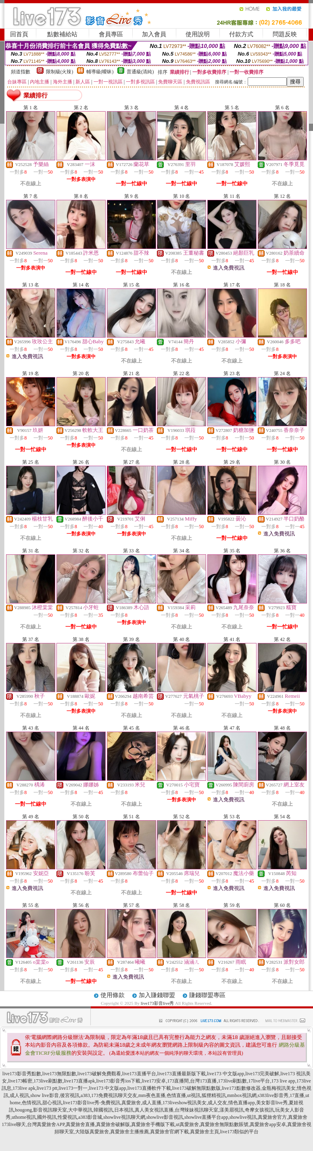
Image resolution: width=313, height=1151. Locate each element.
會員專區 (111, 34)
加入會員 (154, 34)
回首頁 (19, 34)
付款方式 (241, 34)
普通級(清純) (140, 72)
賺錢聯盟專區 (207, 995)
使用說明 (198, 34)
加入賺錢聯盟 (157, 995)
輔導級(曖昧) (100, 72)
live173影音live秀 (157, 1003)
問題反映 (285, 34)
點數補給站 (62, 34)
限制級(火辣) (59, 72)
